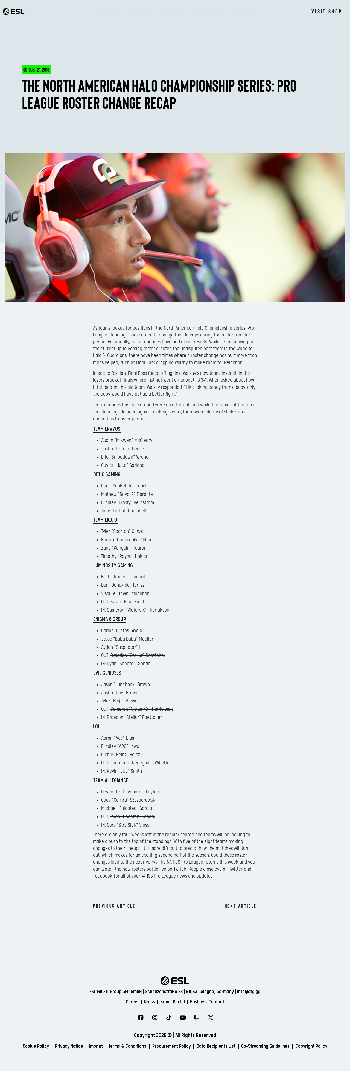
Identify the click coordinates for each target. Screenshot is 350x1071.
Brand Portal (173, 998)
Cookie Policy (40, 1042)
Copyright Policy (176, 1051)
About (246, 11)
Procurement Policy (191, 1042)
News (174, 11)
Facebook (102, 876)
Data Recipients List (241, 1042)
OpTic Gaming (107, 475)
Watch (141, 11)
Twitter (236, 869)
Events (107, 11)
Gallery (209, 11)
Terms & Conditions (142, 1042)
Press (147, 998)
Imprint (107, 1042)
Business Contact (212, 998)
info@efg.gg (249, 987)
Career (126, 998)
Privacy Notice (76, 1042)
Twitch (180, 869)
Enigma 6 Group (109, 619)
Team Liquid (105, 520)
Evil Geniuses (107, 673)
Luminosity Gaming (113, 565)
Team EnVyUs (106, 429)
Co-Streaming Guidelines (295, 1042)
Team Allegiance (110, 781)
